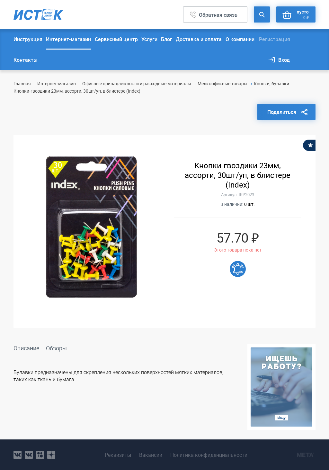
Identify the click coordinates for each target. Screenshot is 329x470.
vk (17, 455)
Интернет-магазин (68, 39)
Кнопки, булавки (271, 83)
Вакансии (149, 455)
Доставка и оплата (199, 39)
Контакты (25, 59)
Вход (284, 59)
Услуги (149, 39)
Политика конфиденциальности (211, 455)
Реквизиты (114, 455)
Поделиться (281, 111)
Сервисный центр (116, 39)
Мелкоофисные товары (222, 83)
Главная (22, 83)
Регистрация (274, 39)
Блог (166, 39)
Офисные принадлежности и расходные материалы (136, 83)
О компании (240, 39)
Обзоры (56, 348)
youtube (51, 455)
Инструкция (27, 39)
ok (40, 455)
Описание (26, 348)
